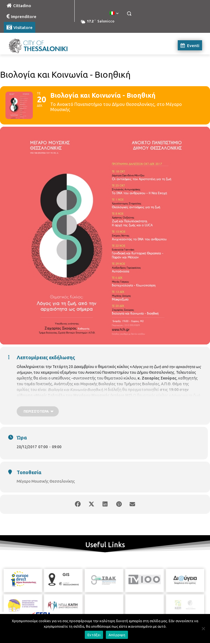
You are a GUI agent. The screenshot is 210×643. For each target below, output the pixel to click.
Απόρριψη (117, 635)
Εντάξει (94, 635)
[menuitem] (114, 13)
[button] (128, 13)
